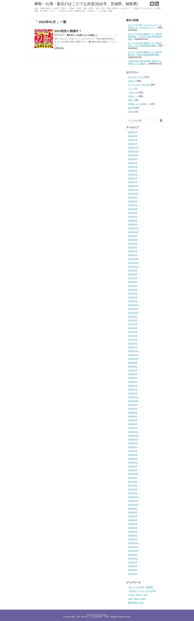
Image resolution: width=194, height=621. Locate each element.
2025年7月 (133, 163)
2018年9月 (133, 443)
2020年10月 (133, 359)
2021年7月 (133, 324)
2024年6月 (133, 209)
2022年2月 (133, 297)
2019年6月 (133, 413)
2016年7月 (133, 516)
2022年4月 (133, 290)
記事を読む (59, 48)
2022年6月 (133, 282)
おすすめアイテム (136, 77)
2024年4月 (133, 217)
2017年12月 (133, 474)
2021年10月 (133, 313)
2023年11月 (133, 232)
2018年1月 (133, 470)
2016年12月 (133, 497)
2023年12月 (133, 228)
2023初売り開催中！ (68, 31)
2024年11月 (133, 190)
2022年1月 (133, 301)
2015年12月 (133, 543)
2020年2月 (133, 389)
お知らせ (132, 81)
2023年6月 (133, 240)
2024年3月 (133, 221)
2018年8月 (133, 447)
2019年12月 (133, 397)
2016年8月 (133, 512)
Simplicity (103, 615)
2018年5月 (133, 459)
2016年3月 (133, 532)
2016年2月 (133, 535)
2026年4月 (133, 132)
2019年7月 (133, 409)
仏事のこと (133, 96)
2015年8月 (133, 558)
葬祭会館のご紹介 (136, 603)
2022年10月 (133, 267)
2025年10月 (133, 155)
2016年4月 (133, 528)
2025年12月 (133, 148)
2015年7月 (133, 562)
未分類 (131, 108)
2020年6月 (133, 374)
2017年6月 (133, 482)
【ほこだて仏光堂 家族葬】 (141, 587)
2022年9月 (133, 270)
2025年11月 (133, 151)
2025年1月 (133, 182)
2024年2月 (133, 224)
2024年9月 (133, 197)
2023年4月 (133, 244)
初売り (72, 35)
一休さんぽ (133, 92)
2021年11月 (133, 309)
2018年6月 (133, 455)
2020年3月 (133, 386)
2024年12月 (133, 186)
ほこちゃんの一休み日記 (139, 85)
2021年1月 (133, 347)
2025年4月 (133, 171)
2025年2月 (133, 178)
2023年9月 (133, 236)
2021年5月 (133, 332)
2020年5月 (133, 378)
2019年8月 (133, 405)
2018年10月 (133, 439)
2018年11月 (133, 436)
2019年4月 (133, 416)
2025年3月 (133, 174)
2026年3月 (133, 136)
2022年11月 (133, 263)
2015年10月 (133, 551)
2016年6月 (133, 520)
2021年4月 (133, 336)
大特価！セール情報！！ (87, 35)
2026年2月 (133, 140)
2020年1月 (133, 393)
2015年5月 (133, 570)
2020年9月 (133, 363)
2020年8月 (133, 366)
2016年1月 (133, 539)
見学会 (131, 112)
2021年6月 (133, 328)
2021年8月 (133, 320)
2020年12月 (133, 351)
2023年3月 (133, 247)
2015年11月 (133, 547)
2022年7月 (133, 278)
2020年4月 (133, 382)
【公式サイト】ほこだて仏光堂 (142, 591)
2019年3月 (133, 420)
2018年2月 (133, 466)
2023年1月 (133, 255)
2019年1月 (133, 428)
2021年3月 (133, 340)
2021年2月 (133, 343)
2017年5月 (133, 485)
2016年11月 (133, 501)
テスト (131, 89)
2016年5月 (133, 524)
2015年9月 (133, 555)
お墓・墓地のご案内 (137, 599)
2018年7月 (133, 451)
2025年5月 (133, 167)
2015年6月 (133, 566)
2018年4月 (133, 462)
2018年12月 (133, 432)
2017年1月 (133, 493)
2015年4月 (133, 574)
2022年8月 (133, 274)
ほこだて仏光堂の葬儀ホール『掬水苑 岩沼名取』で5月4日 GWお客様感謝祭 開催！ (145, 36)
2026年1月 (133, 144)
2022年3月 (133, 293)
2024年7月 (133, 205)
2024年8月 (133, 201)
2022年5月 (133, 286)
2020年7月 (133, 370)
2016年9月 (133, 509)
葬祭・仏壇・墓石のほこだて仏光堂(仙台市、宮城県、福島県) (86, 4)
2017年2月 (133, 489)
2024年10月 (133, 194)
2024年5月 (133, 213)
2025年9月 (133, 159)
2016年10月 (133, 505)
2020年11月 (133, 355)
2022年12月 (133, 259)
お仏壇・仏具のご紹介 (138, 595)
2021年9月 (133, 317)
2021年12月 (133, 305)
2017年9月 (133, 478)
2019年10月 (133, 401)
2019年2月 (133, 424)
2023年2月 (133, 251)
